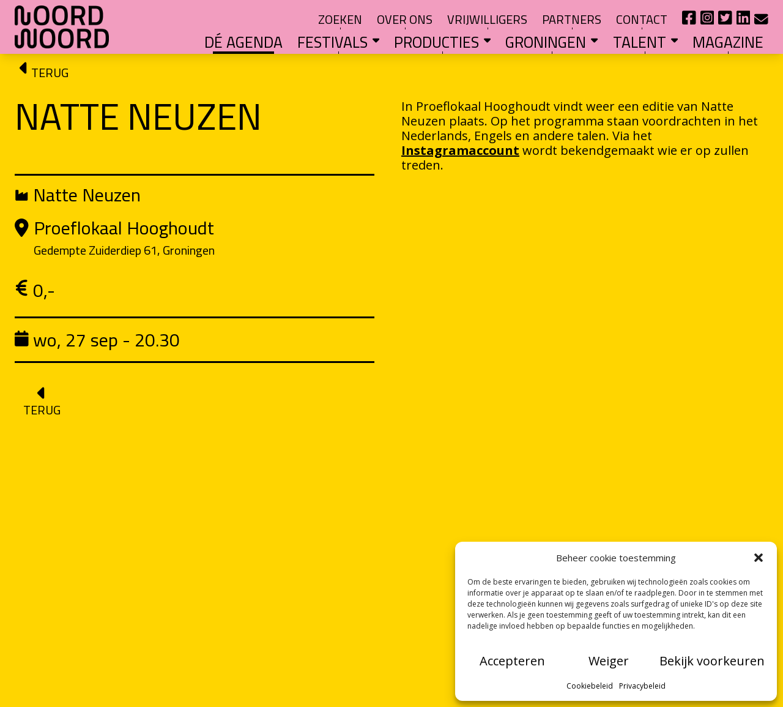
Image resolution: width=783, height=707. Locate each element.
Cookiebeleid (589, 686)
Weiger (608, 661)
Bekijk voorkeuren (712, 661)
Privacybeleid (642, 686)
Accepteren (512, 661)
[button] (758, 558)
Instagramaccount (460, 150)
